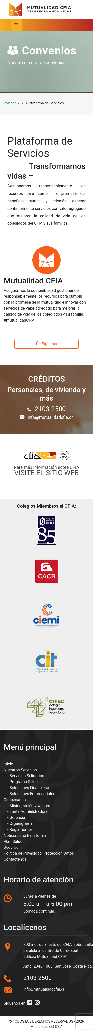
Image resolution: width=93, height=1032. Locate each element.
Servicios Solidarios (26, 776)
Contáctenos (15, 859)
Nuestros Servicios (20, 770)
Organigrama (20, 823)
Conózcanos (15, 799)
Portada (10, 103)
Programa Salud (23, 781)
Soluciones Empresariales (32, 793)
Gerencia (17, 817)
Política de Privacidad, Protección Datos (39, 853)
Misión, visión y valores (29, 805)
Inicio (8, 764)
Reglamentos (21, 829)
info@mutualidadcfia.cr (50, 417)
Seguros (11, 847)
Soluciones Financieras (29, 787)
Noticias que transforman (26, 835)
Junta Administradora (28, 811)
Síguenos (46, 343)
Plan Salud (13, 841)
